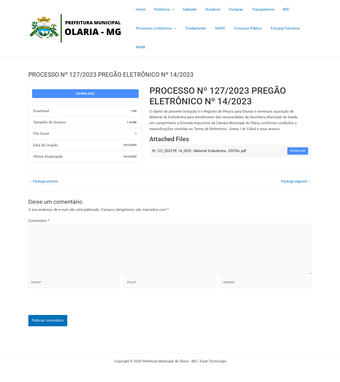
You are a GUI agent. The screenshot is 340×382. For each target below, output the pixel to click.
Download (85, 93)
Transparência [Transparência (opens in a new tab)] (254, 9)
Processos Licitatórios (155, 28)
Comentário (38, 221)
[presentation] (64, 308)
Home (140, 9)
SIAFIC (216, 28)
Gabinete (186, 9)
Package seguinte (295, 181)
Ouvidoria (207, 9)
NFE (275, 9)
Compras (229, 9)
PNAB (139, 47)
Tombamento (193, 28)
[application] (169, 9)
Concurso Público (243, 28)
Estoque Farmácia (278, 28)
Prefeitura (162, 9)
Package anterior (44, 181)
